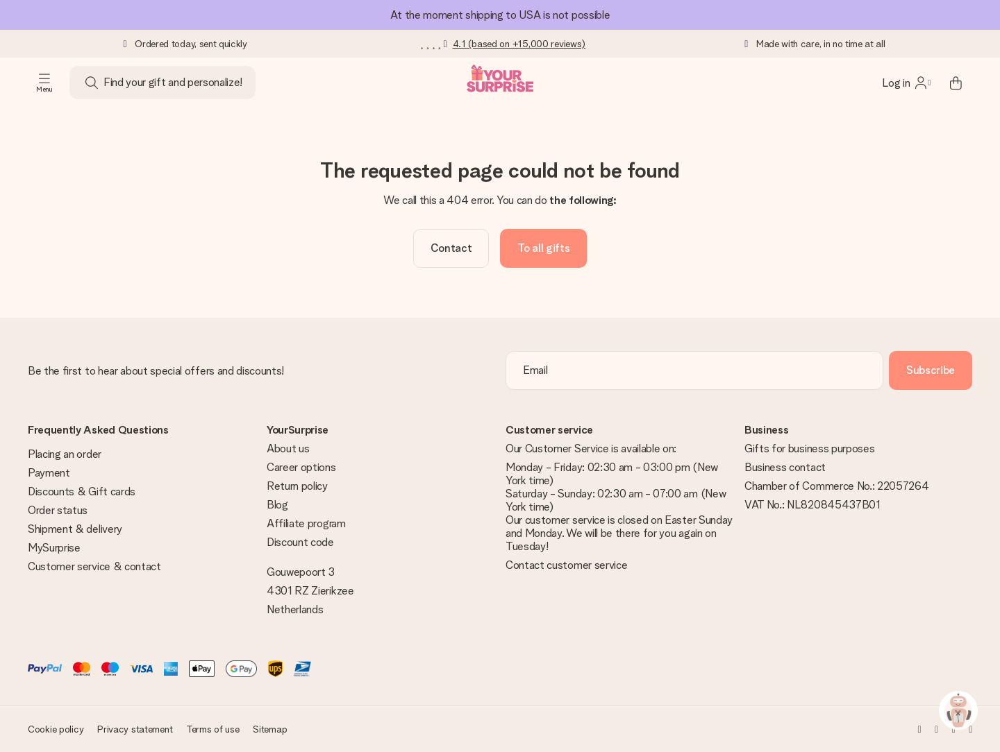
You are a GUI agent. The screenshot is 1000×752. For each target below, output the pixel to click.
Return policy (297, 486)
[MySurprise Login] (906, 82)
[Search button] (91, 82)
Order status (58, 510)
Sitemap (270, 729)
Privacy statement (134, 729)
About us (288, 448)
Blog (277, 504)
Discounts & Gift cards (81, 491)
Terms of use (213, 729)
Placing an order (64, 454)
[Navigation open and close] (44, 82)
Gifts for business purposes (809, 448)
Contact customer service (566, 565)
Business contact (785, 467)
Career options (301, 467)
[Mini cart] (955, 82)
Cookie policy (55, 729)
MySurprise (54, 547)
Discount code (300, 542)
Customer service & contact (94, 566)
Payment (49, 472)
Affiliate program (306, 523)
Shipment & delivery (75, 529)
